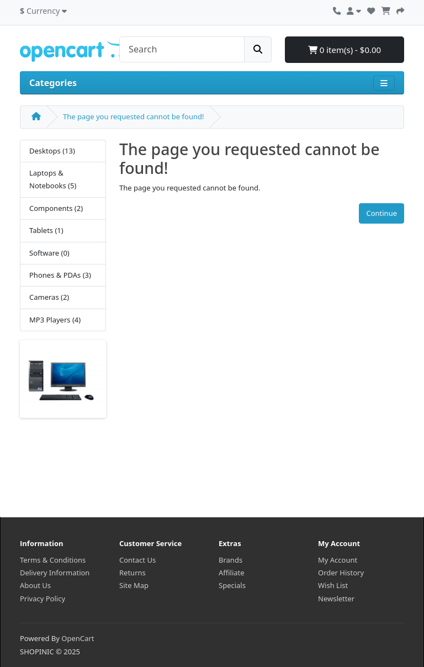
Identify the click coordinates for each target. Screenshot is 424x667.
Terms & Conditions (53, 560)
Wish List (333, 585)
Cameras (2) (49, 297)
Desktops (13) (52, 151)
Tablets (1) (46, 230)
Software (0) (49, 253)
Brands (230, 560)
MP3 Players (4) (55, 320)
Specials (232, 585)
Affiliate (232, 573)
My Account (337, 560)
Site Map (134, 585)
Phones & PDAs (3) (60, 275)
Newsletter (336, 599)
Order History (341, 573)
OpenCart (77, 638)
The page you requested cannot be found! (133, 116)
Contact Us (137, 560)
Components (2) (56, 208)
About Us (35, 585)
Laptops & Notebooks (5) (52, 179)
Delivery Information (54, 573)
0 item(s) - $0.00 (344, 49)
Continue (381, 213)
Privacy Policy (42, 599)
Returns (132, 573)
